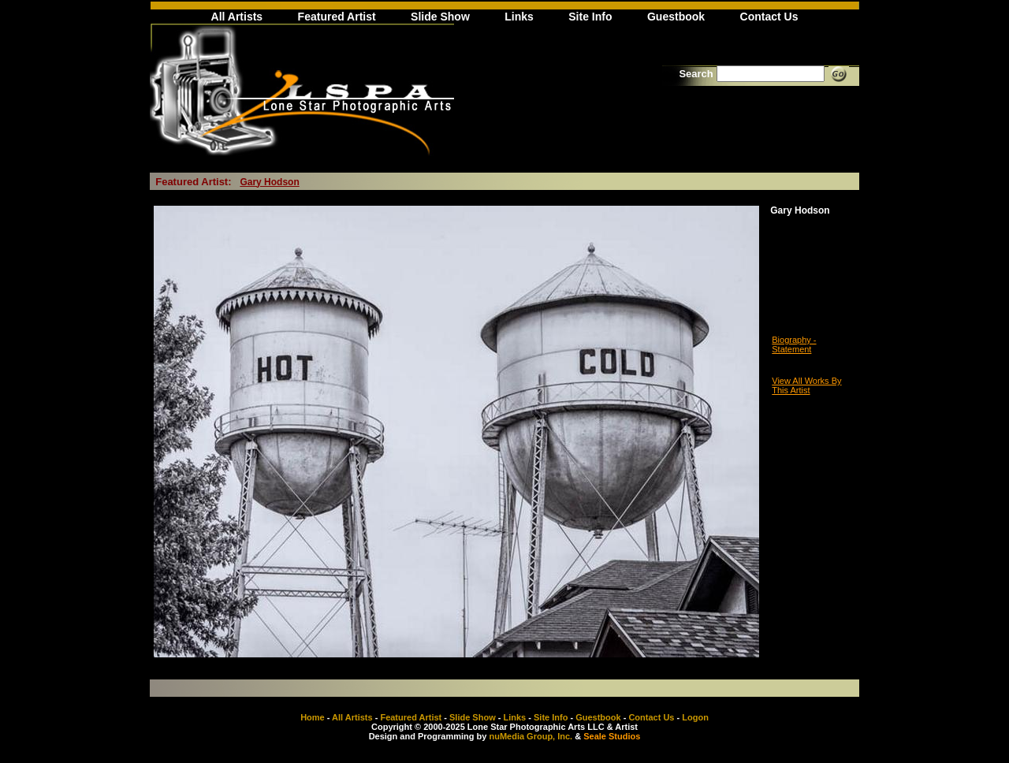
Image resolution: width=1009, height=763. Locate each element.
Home (312, 717)
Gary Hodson (269, 182)
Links (519, 16)
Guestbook (676, 16)
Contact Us (769, 16)
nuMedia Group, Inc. (530, 736)
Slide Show (440, 16)
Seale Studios (611, 736)
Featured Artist (337, 16)
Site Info (590, 16)
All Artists (237, 16)
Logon (695, 717)
